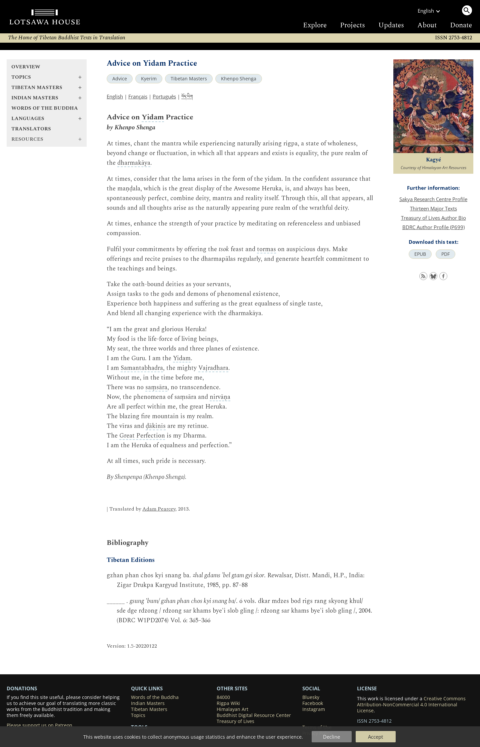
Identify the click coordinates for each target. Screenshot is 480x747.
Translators (31, 129)
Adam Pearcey (158, 509)
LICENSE (367, 688)
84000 (223, 697)
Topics (138, 715)
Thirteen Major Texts (433, 208)
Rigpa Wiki (228, 703)
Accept (375, 736)
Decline (331, 736)
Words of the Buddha (44, 108)
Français (137, 96)
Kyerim (149, 79)
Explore (315, 25)
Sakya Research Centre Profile (433, 199)
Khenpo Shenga (238, 79)
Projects (352, 25)
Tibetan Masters (189, 79)
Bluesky (310, 697)
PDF (445, 254)
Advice (119, 79)
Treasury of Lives (235, 721)
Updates (391, 25)
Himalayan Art (232, 709)
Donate (461, 25)
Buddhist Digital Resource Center (254, 715)
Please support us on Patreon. (40, 725)
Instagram (313, 709)
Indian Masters (148, 703)
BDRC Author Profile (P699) (433, 227)
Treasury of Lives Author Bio (433, 217)
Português (164, 96)
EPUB (420, 254)
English (115, 96)
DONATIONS (22, 688)
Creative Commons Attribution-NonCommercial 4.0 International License (411, 705)
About (427, 25)
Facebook (312, 703)
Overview (25, 67)
